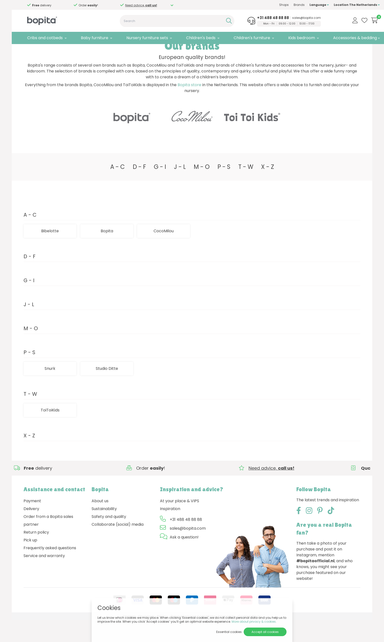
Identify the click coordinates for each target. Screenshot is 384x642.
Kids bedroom (285, 38)
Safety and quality (109, 538)
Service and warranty (44, 577)
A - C (117, 188)
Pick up (30, 561)
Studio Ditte (63, 50)
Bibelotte (50, 252)
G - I (160, 188)
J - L (180, 188)
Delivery (31, 530)
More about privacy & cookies (254, 621)
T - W (245, 188)
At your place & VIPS (179, 522)
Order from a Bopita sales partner (48, 542)
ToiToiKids (50, 431)
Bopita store (189, 106)
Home (28, 50)
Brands (279, 5)
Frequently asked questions (50, 569)
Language (300, 5)
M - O (202, 188)
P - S (223, 188)
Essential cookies (229, 632)
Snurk (50, 390)
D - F (139, 188)
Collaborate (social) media (118, 546)
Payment (32, 522)
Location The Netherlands (337, 5)
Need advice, (62, 5)
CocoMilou (164, 252)
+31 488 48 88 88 (256, 18)
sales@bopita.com (289, 18)
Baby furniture (88, 38)
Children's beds (189, 38)
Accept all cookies (265, 632)
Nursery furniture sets (138, 38)
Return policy (36, 554)
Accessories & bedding (336, 38)
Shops (264, 5)
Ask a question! (184, 558)
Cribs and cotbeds (41, 38)
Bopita (107, 252)
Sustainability (104, 530)
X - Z (267, 188)
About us (100, 522)
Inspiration (170, 530)
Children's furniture (237, 38)
